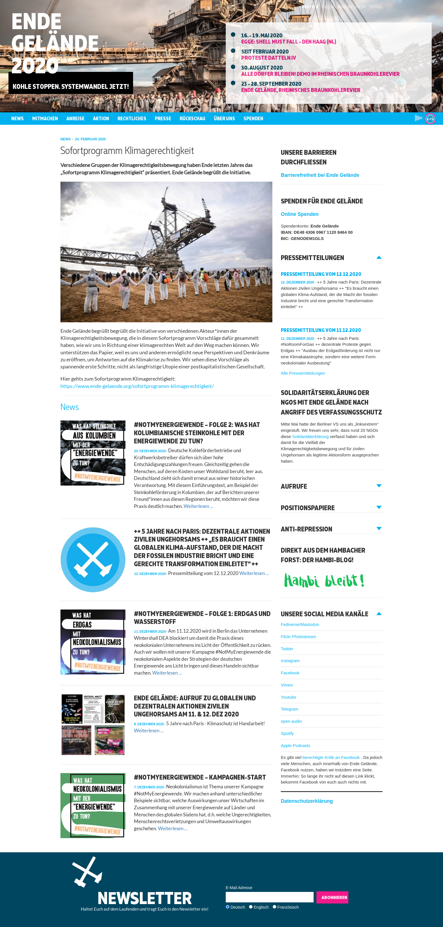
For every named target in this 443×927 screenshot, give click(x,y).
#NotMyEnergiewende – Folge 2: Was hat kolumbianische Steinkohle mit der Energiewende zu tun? (197, 432)
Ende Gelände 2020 (55, 43)
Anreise (75, 118)
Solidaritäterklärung (311, 436)
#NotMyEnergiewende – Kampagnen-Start (200, 777)
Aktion (101, 118)
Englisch (261, 907)
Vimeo (287, 685)
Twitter (287, 648)
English (328, 7)
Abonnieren (334, 897)
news (65, 139)
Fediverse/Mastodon (300, 624)
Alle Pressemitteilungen (303, 373)
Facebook (290, 672)
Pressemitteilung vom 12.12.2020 (321, 274)
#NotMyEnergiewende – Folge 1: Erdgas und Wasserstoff (202, 618)
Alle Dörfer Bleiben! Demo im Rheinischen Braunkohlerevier (320, 73)
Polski (360, 7)
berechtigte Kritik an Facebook (332, 757)
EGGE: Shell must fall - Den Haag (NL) (288, 41)
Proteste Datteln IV (268, 57)
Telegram (289, 709)
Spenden (253, 118)
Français (345, 7)
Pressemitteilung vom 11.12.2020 (321, 330)
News (17, 118)
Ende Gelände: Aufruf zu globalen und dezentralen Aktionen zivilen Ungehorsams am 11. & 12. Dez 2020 (195, 706)
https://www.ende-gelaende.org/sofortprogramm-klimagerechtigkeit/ (137, 386)
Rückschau (192, 118)
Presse (163, 118)
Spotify (287, 733)
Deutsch (310, 7)
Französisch (288, 907)
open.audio (291, 721)
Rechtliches (132, 118)
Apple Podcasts (295, 745)
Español (376, 7)
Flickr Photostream (298, 636)
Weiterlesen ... (198, 506)
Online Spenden (299, 214)
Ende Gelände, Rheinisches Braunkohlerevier (301, 89)
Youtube (288, 697)
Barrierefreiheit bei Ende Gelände (320, 175)
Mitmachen (45, 118)
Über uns (224, 118)
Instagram (290, 660)
